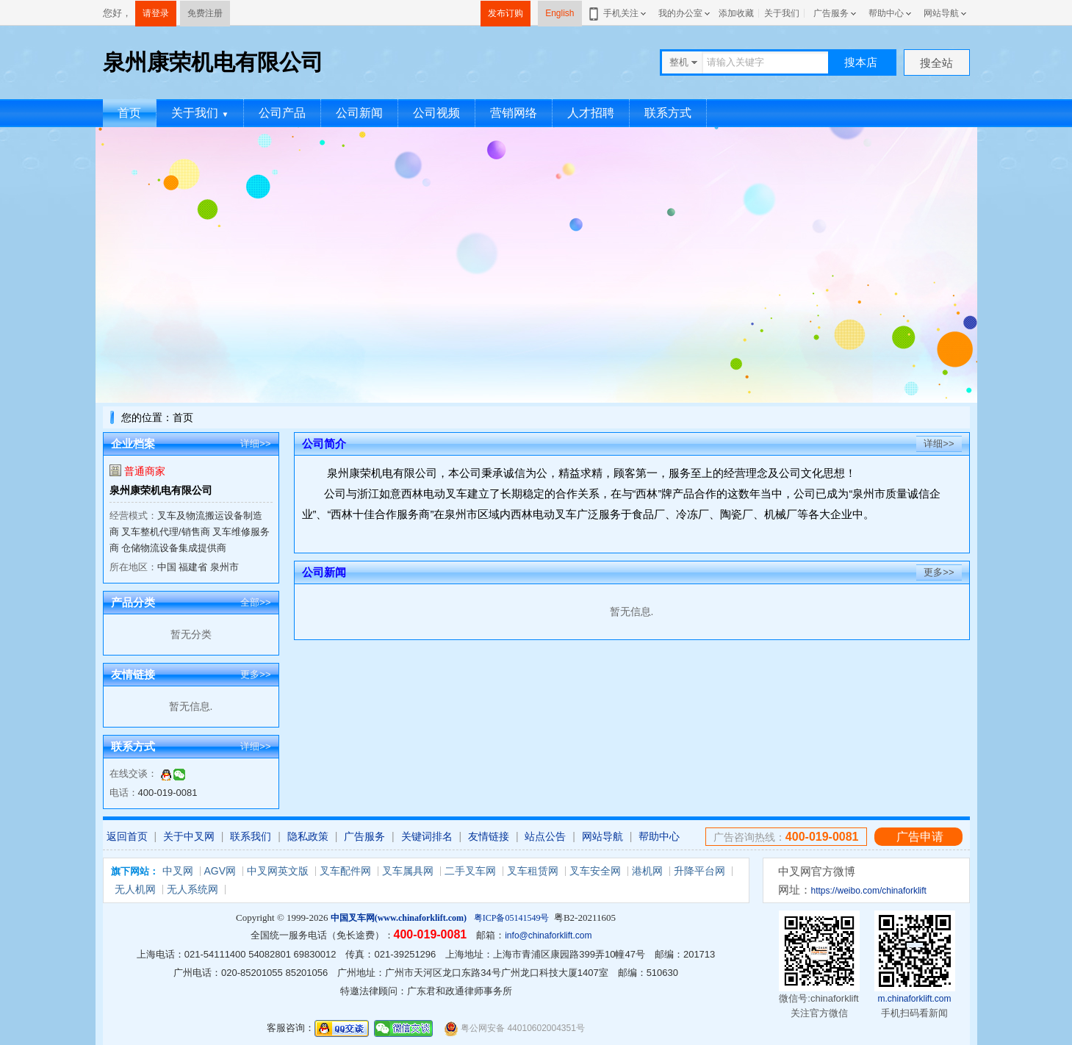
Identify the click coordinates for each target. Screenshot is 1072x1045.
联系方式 (667, 113)
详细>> (255, 443)
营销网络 (513, 113)
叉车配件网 (345, 871)
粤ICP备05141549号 (512, 918)
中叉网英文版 (278, 871)
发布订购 (505, 13)
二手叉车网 (470, 871)
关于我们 (781, 13)
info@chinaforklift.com (548, 935)
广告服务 (831, 13)
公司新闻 (359, 113)
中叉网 (177, 871)
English (559, 13)
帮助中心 (886, 13)
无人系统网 (192, 889)
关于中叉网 (189, 836)
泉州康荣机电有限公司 (160, 490)
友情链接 (488, 836)
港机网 (647, 871)
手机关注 (618, 13)
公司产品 (282, 113)
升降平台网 (699, 871)
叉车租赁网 (532, 871)
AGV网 (220, 871)
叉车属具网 (408, 871)
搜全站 (936, 63)
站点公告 (545, 836)
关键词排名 (427, 836)
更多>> (255, 674)
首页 (129, 113)
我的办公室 (680, 13)
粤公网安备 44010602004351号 (514, 1028)
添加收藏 (736, 13)
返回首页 (127, 836)
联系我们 (250, 836)
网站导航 (941, 13)
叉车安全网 (595, 871)
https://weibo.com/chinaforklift (869, 891)
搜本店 (860, 62)
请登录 (156, 13)
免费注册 (205, 13)
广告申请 (919, 836)
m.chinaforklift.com (914, 999)
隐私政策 (307, 836)
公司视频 (436, 113)
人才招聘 (590, 113)
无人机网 (135, 889)
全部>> (255, 602)
